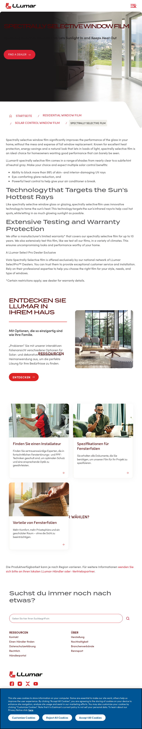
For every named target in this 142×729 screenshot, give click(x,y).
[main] (71, 708)
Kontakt (13, 637)
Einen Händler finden (21, 641)
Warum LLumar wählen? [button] (65, 516)
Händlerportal (17, 655)
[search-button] (128, 618)
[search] (66, 618)
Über (74, 632)
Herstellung (77, 637)
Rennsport (77, 651)
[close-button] (135, 6)
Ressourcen (18, 632)
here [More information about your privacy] (30, 710)
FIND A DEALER (19, 54)
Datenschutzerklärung (22, 646)
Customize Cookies (23, 717)
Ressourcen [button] (53, 353)
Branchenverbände (82, 646)
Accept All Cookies (90, 717)
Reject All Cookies (57, 717)
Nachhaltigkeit (79, 641)
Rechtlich (14, 651)
